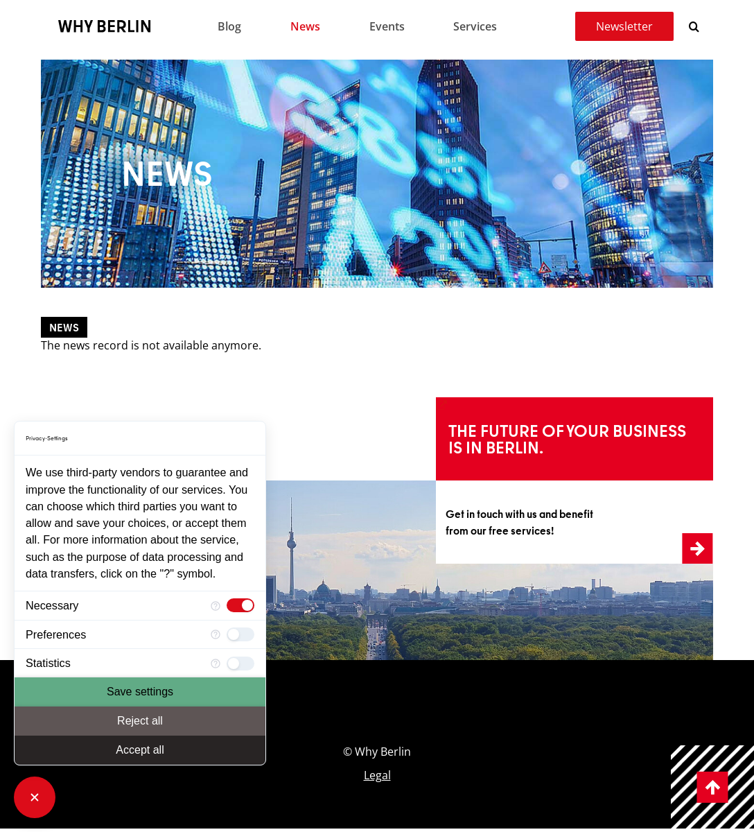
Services (475, 26)
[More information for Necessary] (215, 605)
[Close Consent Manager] (34, 797)
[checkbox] (240, 605)
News (305, 26)
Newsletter (624, 26)
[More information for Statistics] (215, 663)
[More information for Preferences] (215, 634)
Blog (229, 26)
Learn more (470, 405)
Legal (377, 775)
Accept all (140, 750)
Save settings (140, 691)
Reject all (140, 721)
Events (387, 26)
